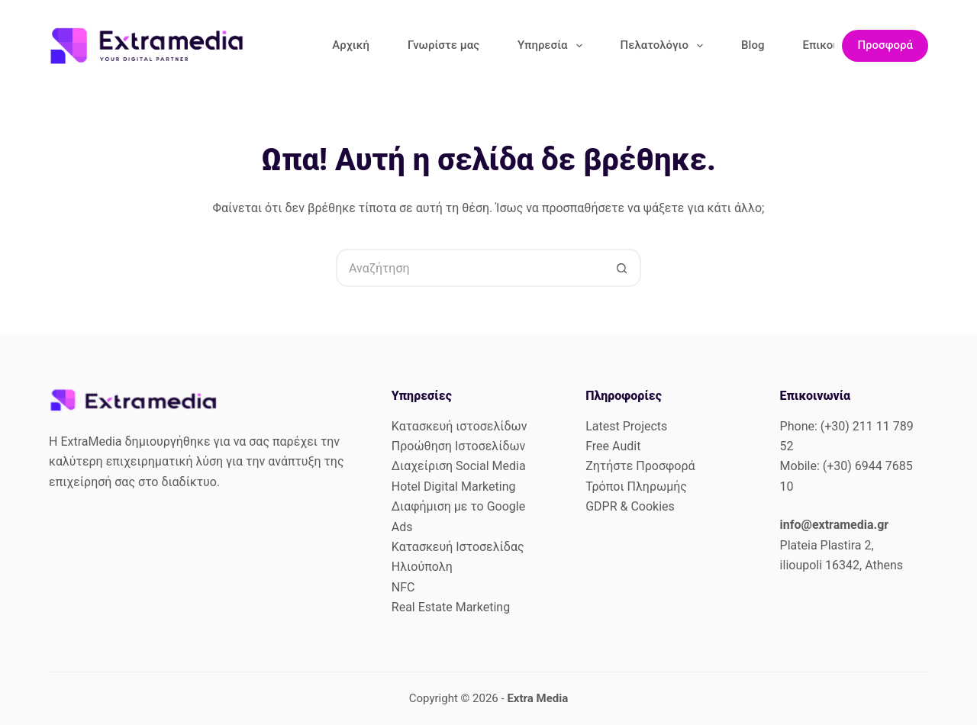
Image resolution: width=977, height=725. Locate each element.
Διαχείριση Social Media (459, 466)
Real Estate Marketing (451, 607)
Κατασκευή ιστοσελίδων (459, 426)
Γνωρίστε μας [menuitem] (443, 45)
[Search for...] (469, 268)
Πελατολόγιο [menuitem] (665, 46)
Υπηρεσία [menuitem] (553, 46)
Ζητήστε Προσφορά (640, 466)
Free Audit (612, 446)
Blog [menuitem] (752, 45)
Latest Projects (626, 426)
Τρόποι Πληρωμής (636, 486)
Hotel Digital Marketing (454, 486)
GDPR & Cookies (630, 506)
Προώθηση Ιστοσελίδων (459, 446)
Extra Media (537, 698)
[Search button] (622, 268)
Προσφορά (885, 45)
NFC (403, 587)
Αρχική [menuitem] (350, 45)
